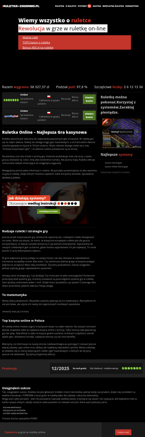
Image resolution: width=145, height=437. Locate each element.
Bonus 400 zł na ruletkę (38, 47)
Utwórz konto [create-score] (89, 99)
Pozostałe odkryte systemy (115, 172)
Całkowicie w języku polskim (49, 98)
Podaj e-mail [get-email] (123, 432)
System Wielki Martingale (116, 166)
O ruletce (71, 6)
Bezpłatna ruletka (113, 6)
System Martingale (113, 162)
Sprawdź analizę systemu (15, 311)
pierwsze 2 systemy (11, 177)
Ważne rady (30, 37)
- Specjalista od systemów (13, 410)
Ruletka (59, 6)
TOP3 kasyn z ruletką (36, 42)
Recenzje (66, 98)
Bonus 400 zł (75, 98)
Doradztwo (132, 6)
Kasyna (97, 6)
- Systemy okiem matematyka (15, 413)
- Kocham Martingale (11, 407)
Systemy (84, 6)
